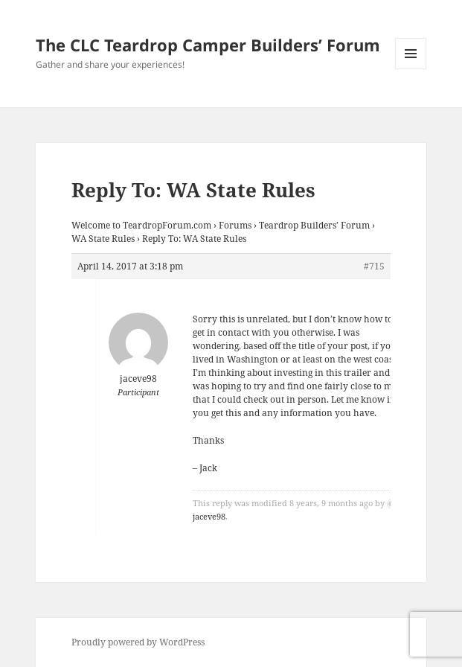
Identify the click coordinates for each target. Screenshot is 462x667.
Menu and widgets (411, 68)
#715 (374, 266)
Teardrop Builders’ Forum (314, 225)
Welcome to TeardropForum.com (141, 225)
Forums (235, 225)
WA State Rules (103, 238)
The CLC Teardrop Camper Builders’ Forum (208, 44)
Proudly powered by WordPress (138, 642)
